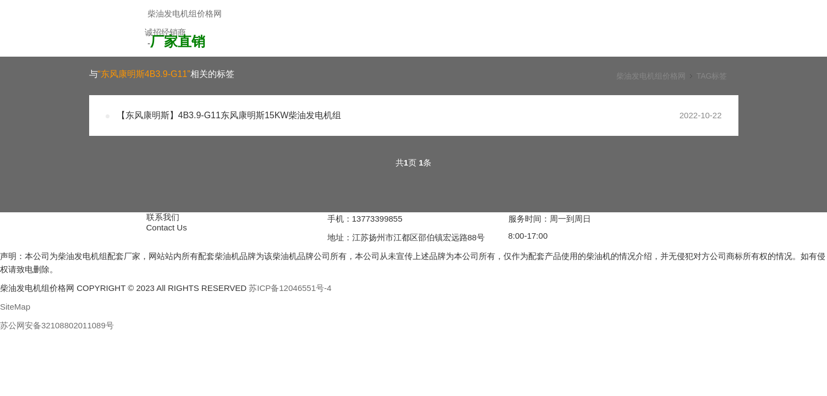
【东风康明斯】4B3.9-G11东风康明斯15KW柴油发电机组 (229, 115)
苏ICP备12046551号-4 (290, 288)
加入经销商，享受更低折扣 (204, 49)
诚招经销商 (165, 32)
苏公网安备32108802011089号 (57, 325)
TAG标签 (712, 76)
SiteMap (15, 306)
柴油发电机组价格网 (184, 13)
